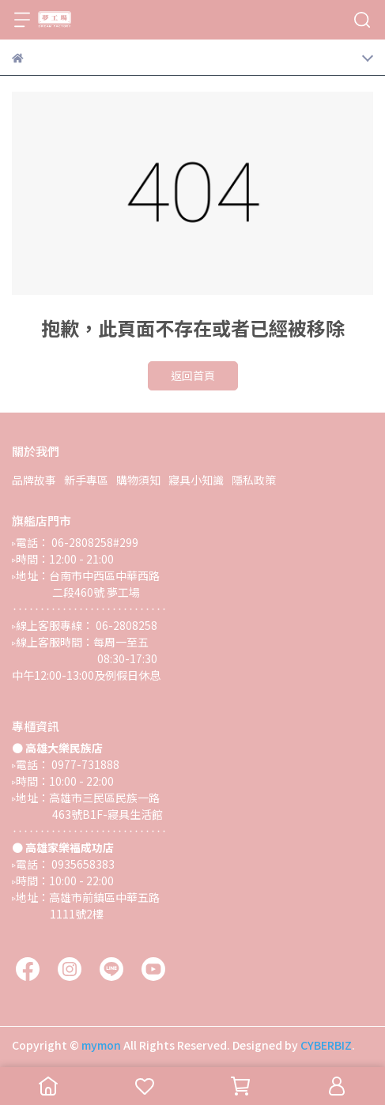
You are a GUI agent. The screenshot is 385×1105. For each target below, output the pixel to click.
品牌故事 (34, 480)
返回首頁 (193, 375)
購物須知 (138, 480)
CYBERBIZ (326, 1045)
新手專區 (86, 480)
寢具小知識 (196, 480)
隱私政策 (254, 480)
